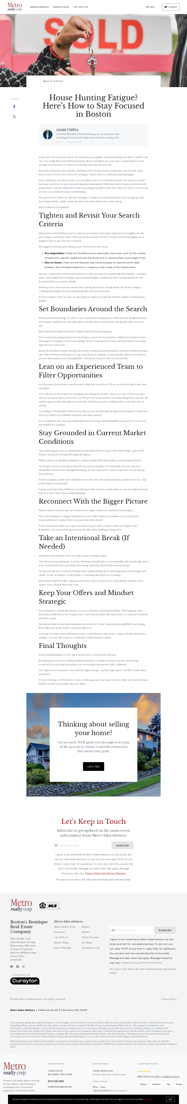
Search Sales (61, 7)
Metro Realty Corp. (65, 926)
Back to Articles (53, 81)
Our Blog (87, 942)
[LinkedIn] (17, 966)
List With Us (80, 7)
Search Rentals (39, 7)
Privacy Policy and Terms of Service (105, 873)
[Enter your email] (84, 845)
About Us (59, 932)
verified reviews (167, 1076)
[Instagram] (23, 966)
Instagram (156, 1084)
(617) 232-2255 (56, 1081)
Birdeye (143, 1084)
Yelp (168, 1084)
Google (179, 1084)
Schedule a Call (90, 947)
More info (148, 1099)
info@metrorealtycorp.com (60, 1087)
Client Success (90, 937)
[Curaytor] (24, 983)
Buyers (86, 926)
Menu (150, 7)
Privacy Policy (169, 999)
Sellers (86, 932)
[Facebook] (11, 966)
